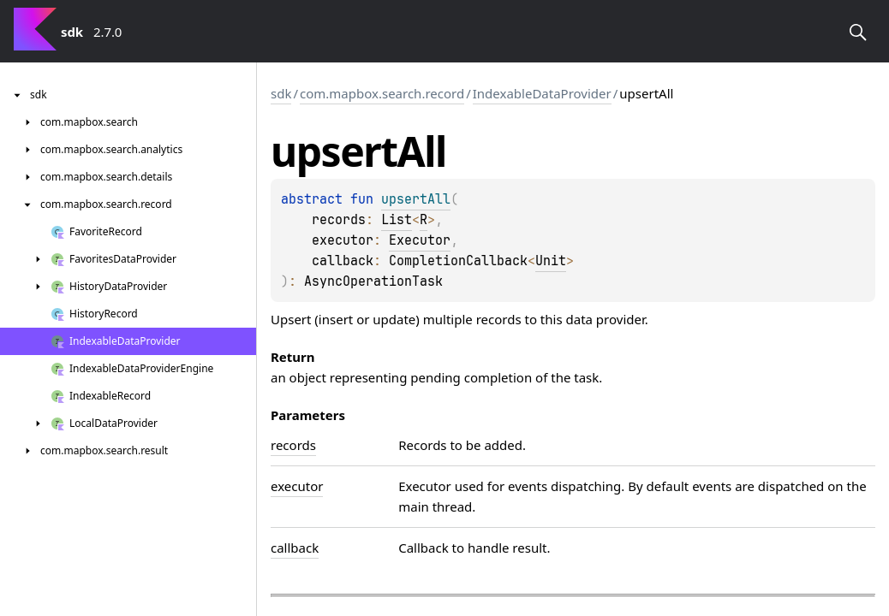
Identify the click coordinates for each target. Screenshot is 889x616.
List (396, 219)
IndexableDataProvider (542, 93)
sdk (281, 93)
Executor (419, 240)
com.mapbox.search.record (382, 93)
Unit (550, 261)
